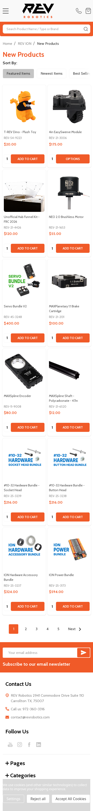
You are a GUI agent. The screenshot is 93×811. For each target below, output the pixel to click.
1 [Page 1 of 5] (13, 629)
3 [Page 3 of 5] (36, 629)
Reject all (38, 798)
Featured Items (18, 73)
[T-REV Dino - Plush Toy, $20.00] (24, 106)
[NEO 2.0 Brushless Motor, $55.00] (69, 191)
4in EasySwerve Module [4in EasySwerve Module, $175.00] (65, 132)
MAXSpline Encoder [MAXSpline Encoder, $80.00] (17, 396)
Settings (13, 798)
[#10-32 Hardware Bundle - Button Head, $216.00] (69, 460)
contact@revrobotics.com (30, 717)
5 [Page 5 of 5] (58, 629)
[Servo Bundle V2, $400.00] (24, 281)
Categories (20, 775)
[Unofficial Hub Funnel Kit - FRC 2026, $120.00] (24, 191)
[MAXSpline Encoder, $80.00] (24, 370)
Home (7, 43)
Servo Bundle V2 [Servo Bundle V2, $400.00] (15, 306)
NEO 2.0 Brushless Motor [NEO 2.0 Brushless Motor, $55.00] (66, 217)
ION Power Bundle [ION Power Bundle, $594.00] (61, 575)
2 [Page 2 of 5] (26, 629)
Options (73, 159)
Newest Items (52, 73)
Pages (15, 763)
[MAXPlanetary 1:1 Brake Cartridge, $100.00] (69, 281)
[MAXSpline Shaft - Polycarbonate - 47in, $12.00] (69, 370)
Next (75, 629)
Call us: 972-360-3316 (28, 709)
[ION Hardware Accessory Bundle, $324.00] (24, 549)
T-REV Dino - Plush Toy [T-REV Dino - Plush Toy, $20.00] (20, 132)
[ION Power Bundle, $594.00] (69, 549)
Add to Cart (28, 159)
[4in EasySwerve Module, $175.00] (69, 106)
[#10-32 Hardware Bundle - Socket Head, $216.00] (24, 460)
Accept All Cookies (71, 798)
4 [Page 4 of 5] (47, 629)
